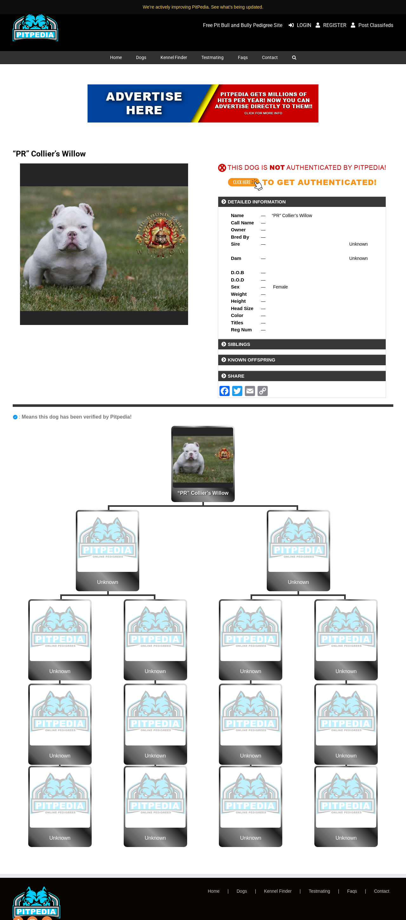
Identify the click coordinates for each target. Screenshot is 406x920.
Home (213, 891)
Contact (381, 891)
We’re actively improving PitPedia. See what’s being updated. (203, 7)
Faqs (352, 891)
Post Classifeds (370, 25)
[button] (294, 57)
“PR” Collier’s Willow (203, 493)
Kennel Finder (277, 891)
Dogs (242, 891)
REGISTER (329, 25)
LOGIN (298, 25)
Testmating (319, 891)
